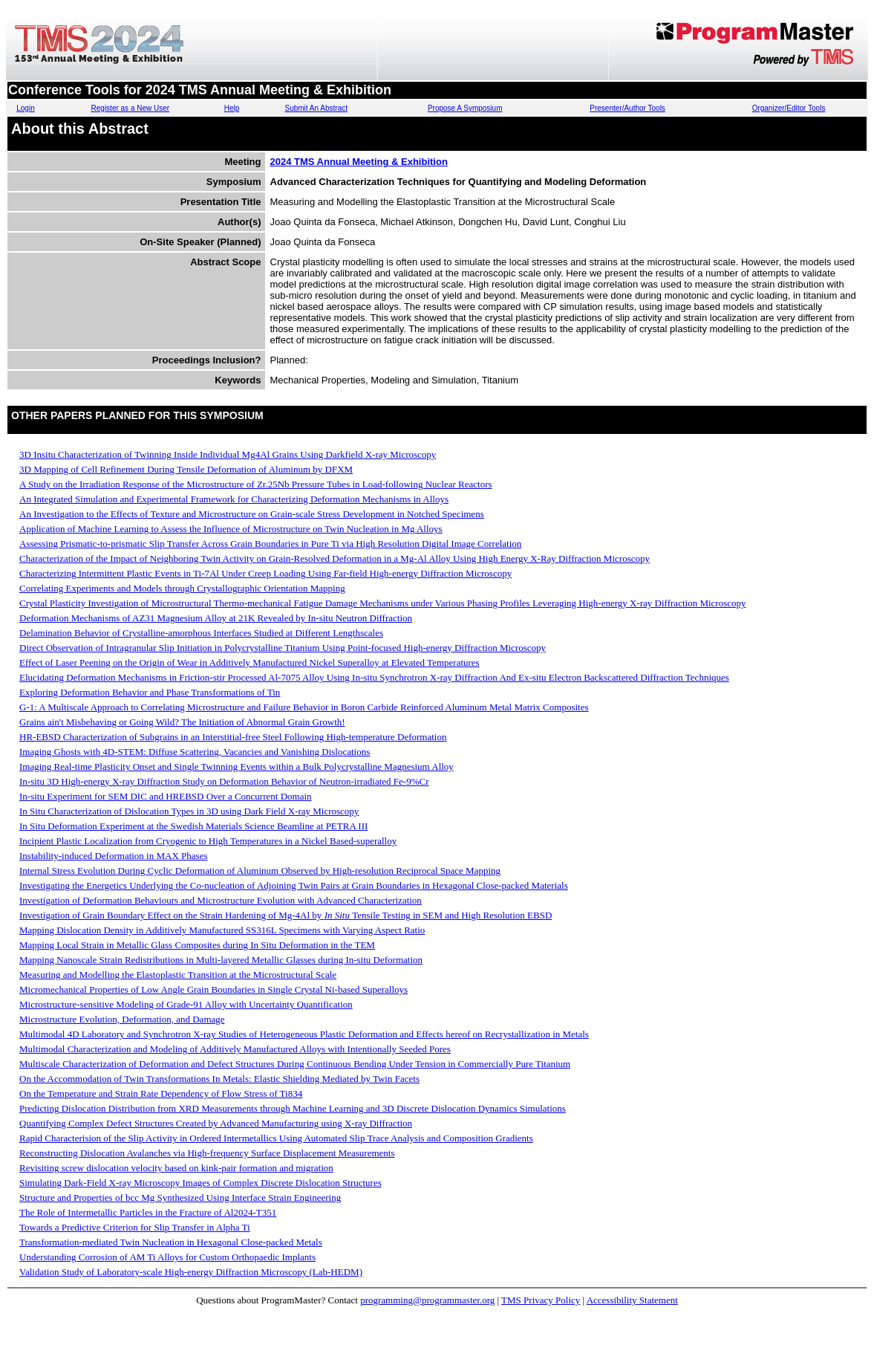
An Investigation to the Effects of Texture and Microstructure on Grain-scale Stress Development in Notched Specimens (251, 513)
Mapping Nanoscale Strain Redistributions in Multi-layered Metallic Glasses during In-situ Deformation (221, 959)
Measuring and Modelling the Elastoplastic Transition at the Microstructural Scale (177, 974)
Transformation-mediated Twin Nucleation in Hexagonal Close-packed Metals (170, 1242)
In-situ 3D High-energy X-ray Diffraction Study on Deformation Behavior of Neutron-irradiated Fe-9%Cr (224, 781)
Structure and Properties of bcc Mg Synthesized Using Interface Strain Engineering (180, 1197)
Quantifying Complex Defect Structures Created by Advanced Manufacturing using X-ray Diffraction (215, 1123)
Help (232, 108)
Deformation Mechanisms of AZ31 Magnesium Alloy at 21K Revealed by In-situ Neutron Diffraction (215, 617)
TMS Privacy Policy (540, 1300)
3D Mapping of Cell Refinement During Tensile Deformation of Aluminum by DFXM (186, 469)
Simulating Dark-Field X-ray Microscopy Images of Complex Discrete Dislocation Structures (200, 1182)
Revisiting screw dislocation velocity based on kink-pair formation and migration (176, 1167)
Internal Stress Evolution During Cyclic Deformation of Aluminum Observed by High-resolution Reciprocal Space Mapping (259, 870)
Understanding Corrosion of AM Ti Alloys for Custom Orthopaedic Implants (167, 1257)
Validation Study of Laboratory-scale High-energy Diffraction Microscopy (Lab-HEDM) (190, 1271)
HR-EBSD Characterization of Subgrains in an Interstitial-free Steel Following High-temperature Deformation (232, 736)
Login (25, 108)
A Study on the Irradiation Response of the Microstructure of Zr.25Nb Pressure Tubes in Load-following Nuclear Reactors (255, 484)
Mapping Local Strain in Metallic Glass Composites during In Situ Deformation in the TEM (197, 944)
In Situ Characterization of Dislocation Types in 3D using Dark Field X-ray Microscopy (189, 811)
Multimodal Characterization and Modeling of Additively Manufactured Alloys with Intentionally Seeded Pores (235, 1048)
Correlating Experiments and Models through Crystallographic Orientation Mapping (182, 588)
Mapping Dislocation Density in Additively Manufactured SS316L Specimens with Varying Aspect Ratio (222, 930)
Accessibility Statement (632, 1300)
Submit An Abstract (316, 108)
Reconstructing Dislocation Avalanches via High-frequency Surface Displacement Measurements (207, 1152)
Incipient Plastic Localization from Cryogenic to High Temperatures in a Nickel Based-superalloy (208, 840)
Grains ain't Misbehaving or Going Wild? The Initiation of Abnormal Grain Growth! (182, 721)
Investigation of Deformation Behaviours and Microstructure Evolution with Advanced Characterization (220, 900)
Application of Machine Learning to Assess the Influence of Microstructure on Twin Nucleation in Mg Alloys (231, 528)
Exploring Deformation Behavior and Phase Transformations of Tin (149, 692)
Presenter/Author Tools (627, 108)
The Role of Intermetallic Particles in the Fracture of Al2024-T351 (147, 1212)
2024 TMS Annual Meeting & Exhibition (359, 161)
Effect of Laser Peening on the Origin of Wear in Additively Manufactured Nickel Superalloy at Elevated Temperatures (249, 662)
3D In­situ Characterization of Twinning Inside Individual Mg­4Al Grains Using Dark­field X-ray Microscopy (227, 454)
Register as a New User (130, 108)
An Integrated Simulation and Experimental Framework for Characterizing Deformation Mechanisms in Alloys (234, 499)
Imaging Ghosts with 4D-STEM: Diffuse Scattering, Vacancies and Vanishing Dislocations (194, 751)
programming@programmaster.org (427, 1300)
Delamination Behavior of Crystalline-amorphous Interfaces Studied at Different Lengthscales (201, 632)
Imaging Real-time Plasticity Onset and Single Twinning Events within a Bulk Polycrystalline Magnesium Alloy (236, 766)
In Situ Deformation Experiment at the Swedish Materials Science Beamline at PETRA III (193, 826)
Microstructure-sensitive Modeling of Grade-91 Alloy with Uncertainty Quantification (186, 1004)
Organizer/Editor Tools (789, 108)
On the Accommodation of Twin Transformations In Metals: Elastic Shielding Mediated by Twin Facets (219, 1078)
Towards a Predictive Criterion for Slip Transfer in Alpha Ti (134, 1227)
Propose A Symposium (465, 108)
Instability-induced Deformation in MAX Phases (113, 855)
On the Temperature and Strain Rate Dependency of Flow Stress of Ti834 (160, 1093)
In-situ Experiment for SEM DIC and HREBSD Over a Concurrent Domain (165, 796)
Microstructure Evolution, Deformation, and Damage (122, 1019)
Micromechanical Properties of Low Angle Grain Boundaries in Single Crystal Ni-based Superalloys (213, 989)
